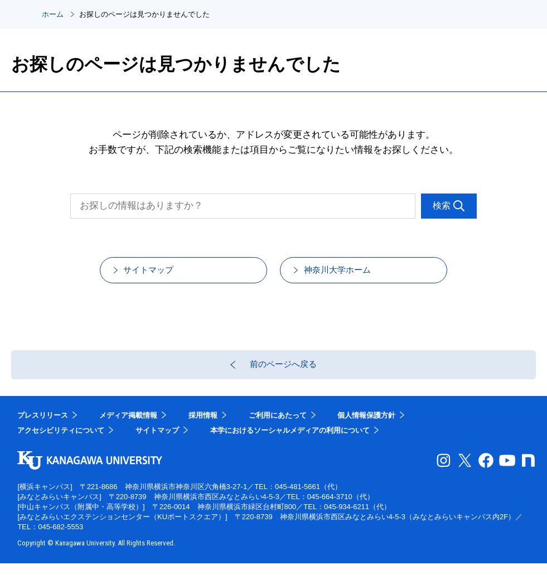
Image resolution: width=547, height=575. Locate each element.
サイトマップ (160, 273)
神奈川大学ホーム (350, 273)
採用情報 (202, 427)
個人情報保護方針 (366, 427)
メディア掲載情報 (128, 427)
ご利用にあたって (278, 427)
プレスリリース (42, 427)
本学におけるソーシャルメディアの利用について (290, 442)
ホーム (53, 14)
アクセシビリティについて (60, 442)
